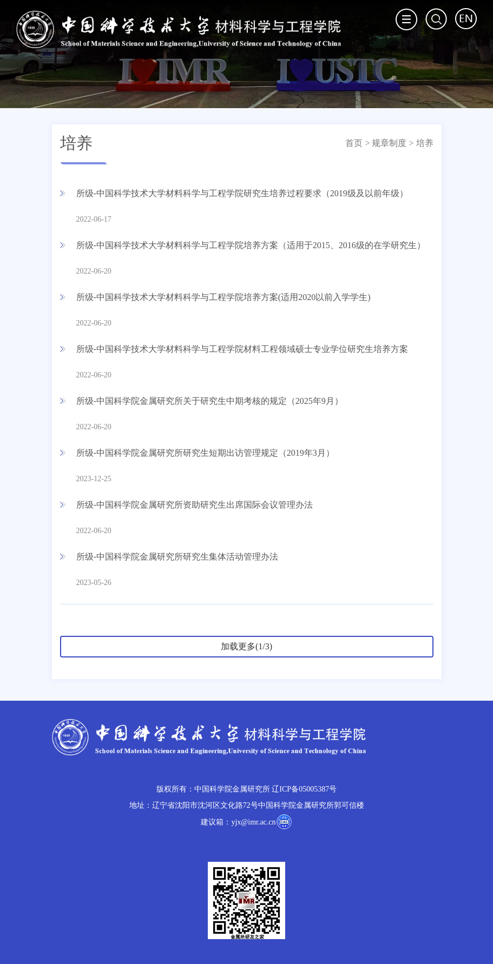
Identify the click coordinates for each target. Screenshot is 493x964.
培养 (424, 143)
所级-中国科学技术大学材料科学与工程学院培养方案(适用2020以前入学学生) (223, 297)
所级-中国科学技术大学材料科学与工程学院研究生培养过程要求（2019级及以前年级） (242, 193)
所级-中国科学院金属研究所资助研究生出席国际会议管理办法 (194, 504)
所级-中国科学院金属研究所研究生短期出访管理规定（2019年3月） (205, 452)
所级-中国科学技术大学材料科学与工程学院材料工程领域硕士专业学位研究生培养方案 (242, 349)
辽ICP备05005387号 (304, 789)
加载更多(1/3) (246, 646)
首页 (354, 143)
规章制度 (389, 143)
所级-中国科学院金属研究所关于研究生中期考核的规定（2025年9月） (209, 400)
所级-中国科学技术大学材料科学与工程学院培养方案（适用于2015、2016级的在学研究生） (250, 245)
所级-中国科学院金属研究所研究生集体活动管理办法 (177, 556)
